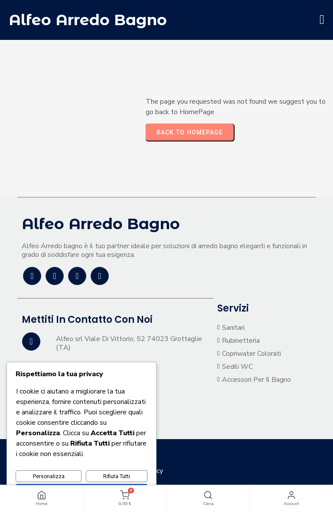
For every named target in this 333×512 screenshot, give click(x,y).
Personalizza (49, 476)
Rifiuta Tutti (116, 476)
